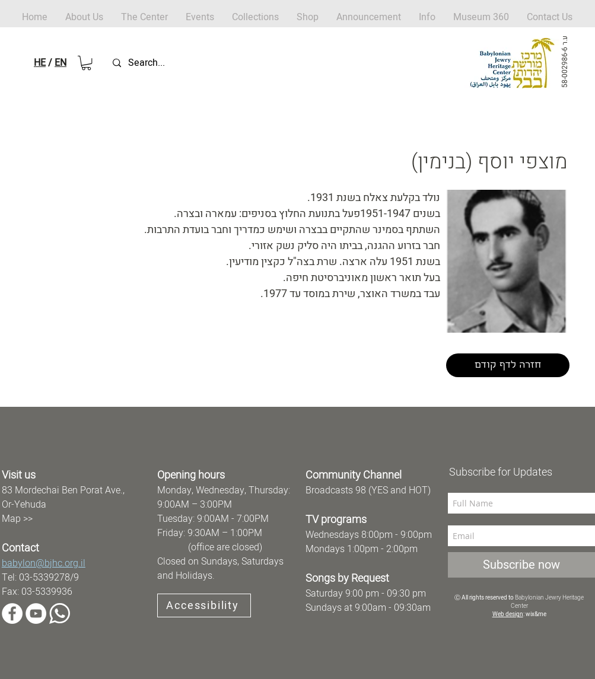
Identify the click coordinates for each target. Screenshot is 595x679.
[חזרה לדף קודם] (507, 365)
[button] (307, 17)
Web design (507, 614)
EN (60, 63)
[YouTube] (36, 613)
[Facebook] (12, 613)
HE (40, 63)
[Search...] (168, 63)
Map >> (17, 519)
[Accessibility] (204, 605)
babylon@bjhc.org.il (43, 563)
